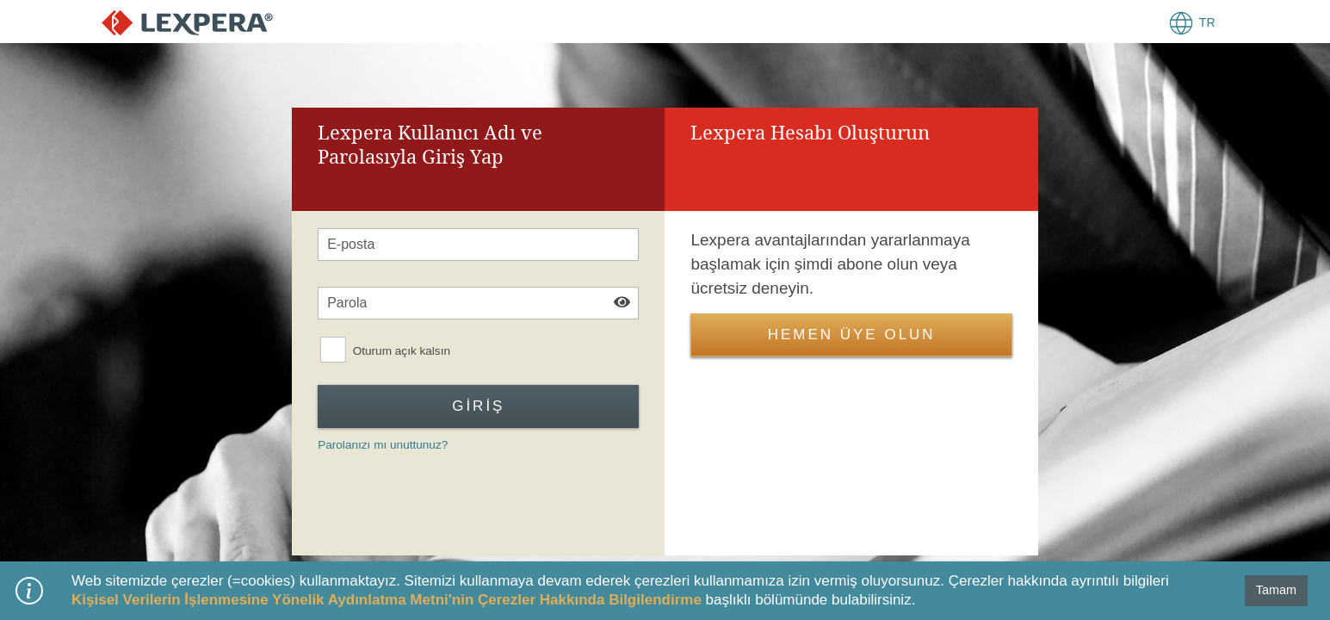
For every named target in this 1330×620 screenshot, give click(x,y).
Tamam (1276, 590)
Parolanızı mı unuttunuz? (383, 444)
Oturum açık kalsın (401, 351)
